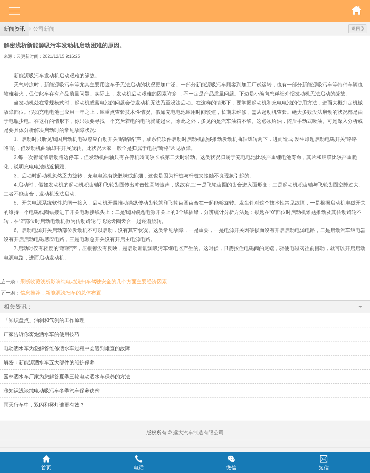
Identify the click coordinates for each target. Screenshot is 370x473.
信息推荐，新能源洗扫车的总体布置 (60, 293)
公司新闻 (44, 29)
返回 (358, 28)
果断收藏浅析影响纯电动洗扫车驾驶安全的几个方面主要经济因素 (93, 281)
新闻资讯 (14, 29)
